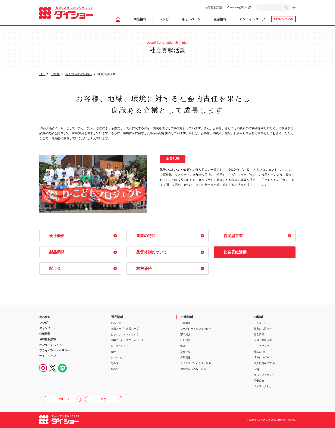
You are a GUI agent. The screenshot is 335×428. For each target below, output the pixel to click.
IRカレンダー (261, 357)
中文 (104, 399)
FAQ (256, 369)
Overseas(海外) (237, 7)
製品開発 (57, 252)
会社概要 (57, 236)
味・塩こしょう (120, 345)
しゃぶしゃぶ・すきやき (125, 334)
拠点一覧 (185, 351)
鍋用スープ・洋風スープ (125, 328)
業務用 (114, 369)
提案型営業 (233, 236)
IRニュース (260, 322)
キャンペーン (191, 19)
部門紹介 (185, 334)
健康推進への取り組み (193, 369)
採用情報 (185, 357)
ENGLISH (62, 399)
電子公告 (259, 380)
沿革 (182, 345)
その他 (114, 363)
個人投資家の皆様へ (78, 74)
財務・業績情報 (263, 340)
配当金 (55, 268)
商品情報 (140, 19)
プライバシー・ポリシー (54, 350)
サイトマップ (47, 356)
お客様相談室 (213, 7)
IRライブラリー (263, 345)
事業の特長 (146, 236)
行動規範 (185, 340)
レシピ (164, 19)
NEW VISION (283, 19)
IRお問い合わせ (263, 386)
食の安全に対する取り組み (195, 363)
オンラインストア (252, 19)
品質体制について (151, 252)
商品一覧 (116, 322)
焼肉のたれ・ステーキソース (127, 340)
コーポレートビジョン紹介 (195, 328)
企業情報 (220, 19)
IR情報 (55, 74)
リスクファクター (264, 374)
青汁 (113, 351)
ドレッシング (118, 357)
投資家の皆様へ (263, 328)
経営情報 (259, 334)
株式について (261, 351)
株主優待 (144, 268)
